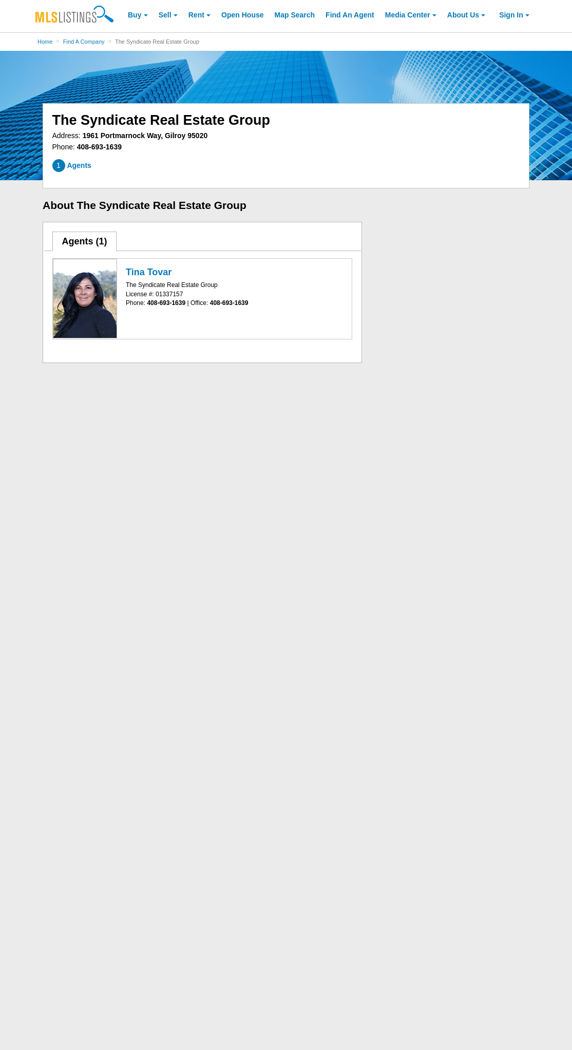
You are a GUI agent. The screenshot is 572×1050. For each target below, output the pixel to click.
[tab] (84, 241)
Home (44, 42)
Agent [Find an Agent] (350, 15)
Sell (165, 15)
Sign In (511, 15)
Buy (134, 15)
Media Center (407, 15)
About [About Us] (463, 15)
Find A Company (84, 42)
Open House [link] (242, 15)
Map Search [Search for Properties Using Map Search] (295, 15)
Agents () (84, 241)
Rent (196, 15)
